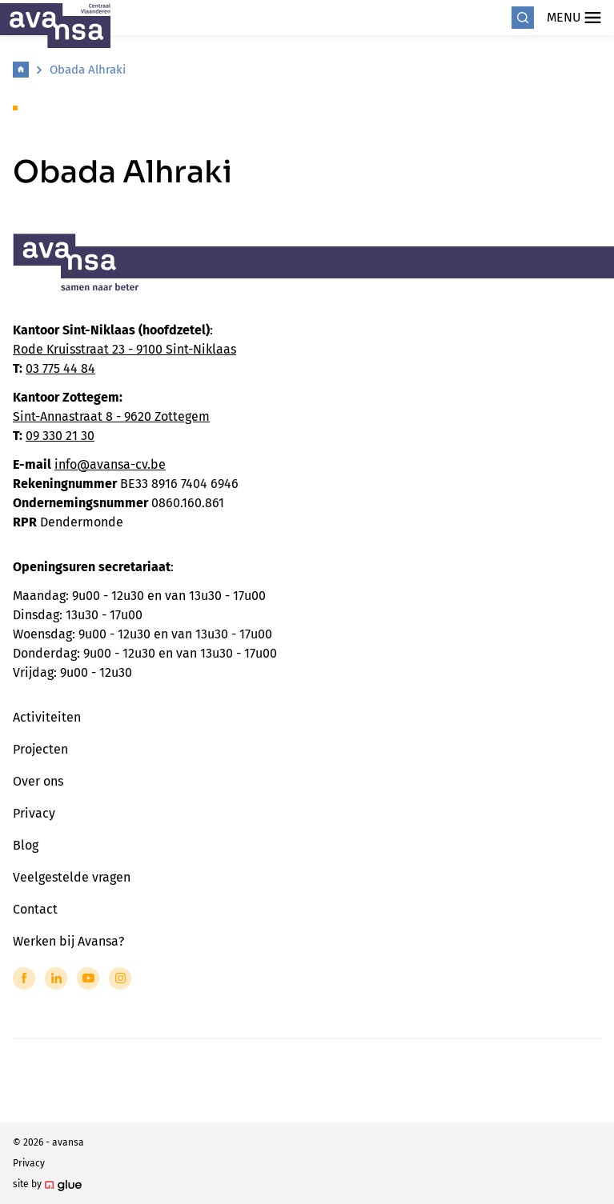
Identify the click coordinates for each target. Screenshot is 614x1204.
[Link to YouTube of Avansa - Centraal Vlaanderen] (88, 978)
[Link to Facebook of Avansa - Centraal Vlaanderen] (24, 978)
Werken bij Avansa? (68, 941)
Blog (25, 845)
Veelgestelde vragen (71, 877)
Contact (35, 909)
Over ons (38, 781)
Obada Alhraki (88, 69)
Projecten (40, 749)
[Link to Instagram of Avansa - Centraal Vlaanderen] (120, 978)
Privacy (34, 813)
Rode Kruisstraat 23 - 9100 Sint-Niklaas (124, 349)
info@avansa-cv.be (110, 464)
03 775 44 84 (60, 368)
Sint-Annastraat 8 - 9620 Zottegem (111, 416)
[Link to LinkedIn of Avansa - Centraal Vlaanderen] (56, 978)
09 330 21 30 (60, 435)
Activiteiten (47, 717)
